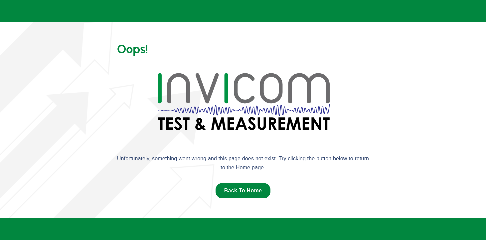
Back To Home (243, 190)
